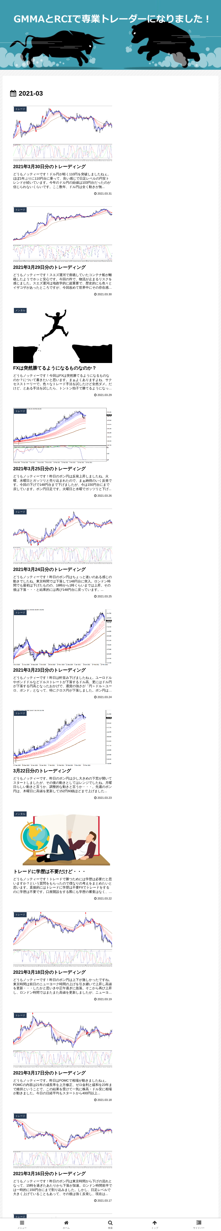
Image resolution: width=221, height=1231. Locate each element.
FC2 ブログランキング (24, 1155)
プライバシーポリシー (24, 1176)
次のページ (110, 1099)
